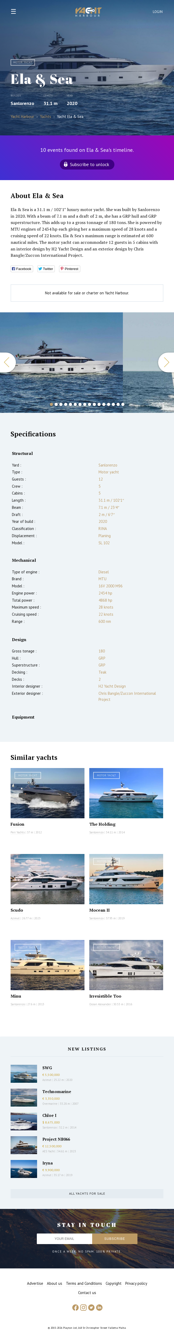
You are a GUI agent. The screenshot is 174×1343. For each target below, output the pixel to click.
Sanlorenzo (22, 103)
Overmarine (50, 1104)
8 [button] (84, 404)
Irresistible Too (105, 996)
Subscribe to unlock (89, 164)
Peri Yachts (18, 832)
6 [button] (75, 404)
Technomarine (56, 1091)
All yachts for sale (87, 1193)
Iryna (47, 1163)
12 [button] (103, 404)
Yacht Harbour (88, 12)
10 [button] (94, 404)
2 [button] (56, 404)
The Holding (102, 824)
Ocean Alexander (100, 1004)
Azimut (15, 918)
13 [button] (108, 404)
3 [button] (61, 404)
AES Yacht (48, 1151)
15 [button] (118, 404)
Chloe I (49, 1115)
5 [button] (70, 404)
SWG (47, 1067)
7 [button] (80, 404)
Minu (16, 996)
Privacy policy (136, 1283)
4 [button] (65, 404)
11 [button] (99, 404)
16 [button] (122, 404)
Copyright (114, 1283)
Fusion (17, 824)
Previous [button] (8, 362)
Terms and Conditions (84, 1283)
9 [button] (89, 404)
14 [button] (113, 404)
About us (54, 1283)
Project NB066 (56, 1139)
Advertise (35, 1283)
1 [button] (51, 404)
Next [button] (166, 362)
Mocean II (99, 910)
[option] (61, 362)
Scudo (17, 910)
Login (158, 12)
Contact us (87, 1292)
